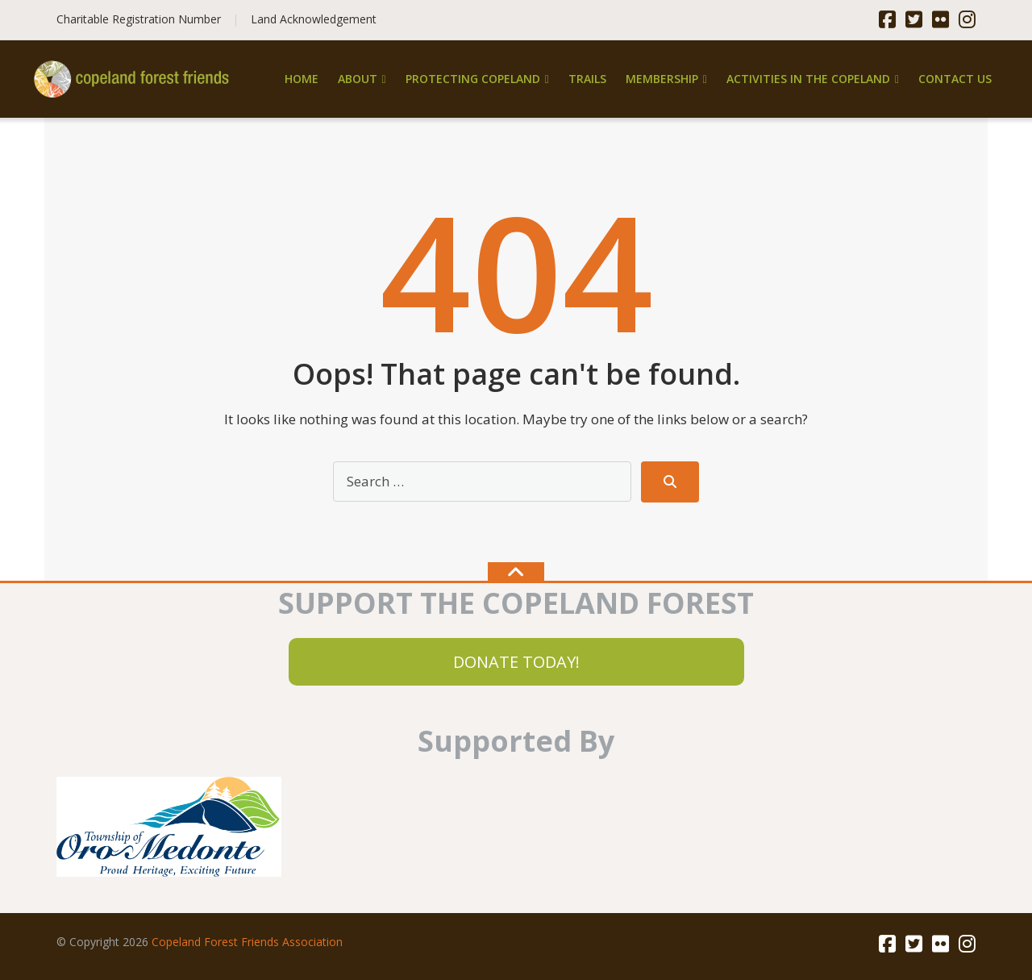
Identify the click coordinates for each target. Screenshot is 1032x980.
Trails (587, 78)
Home (301, 78)
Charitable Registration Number (138, 19)
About (357, 78)
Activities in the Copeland (808, 78)
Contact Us (955, 78)
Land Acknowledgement (314, 19)
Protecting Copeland (473, 78)
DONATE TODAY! (516, 662)
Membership (662, 78)
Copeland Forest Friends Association (247, 941)
